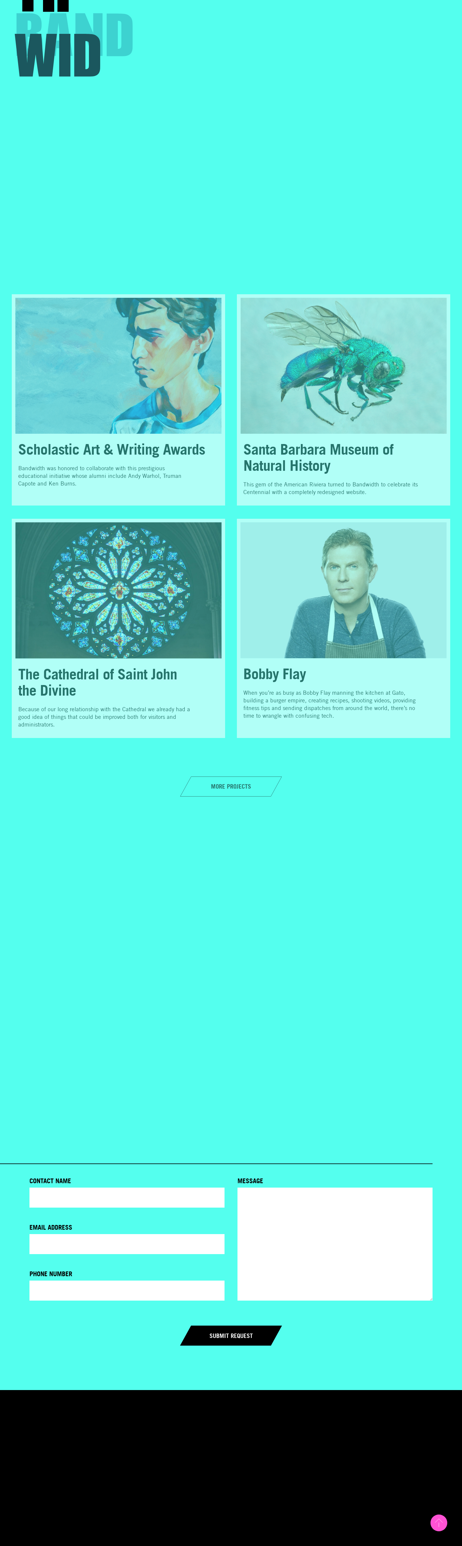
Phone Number (50, 1274)
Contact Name (50, 1181)
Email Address (50, 1227)
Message (250, 1181)
